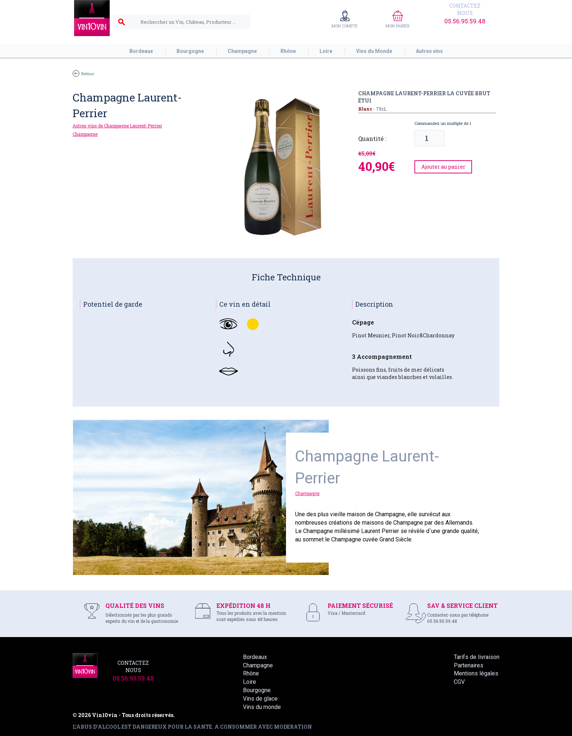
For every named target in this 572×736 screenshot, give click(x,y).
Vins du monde (262, 707)
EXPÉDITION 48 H (243, 605)
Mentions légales (476, 673)
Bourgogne (257, 690)
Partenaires (468, 665)
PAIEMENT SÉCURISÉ (360, 605)
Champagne (85, 134)
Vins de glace (260, 698)
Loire (249, 681)
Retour (83, 74)
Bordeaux (255, 656)
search (121, 22)
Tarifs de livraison (476, 656)
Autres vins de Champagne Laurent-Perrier (117, 126)
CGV (459, 681)
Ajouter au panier (443, 166)
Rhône (251, 673)
